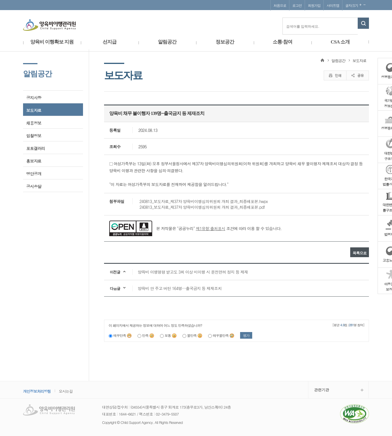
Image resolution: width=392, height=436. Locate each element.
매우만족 (122, 335)
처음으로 (280, 5)
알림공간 (167, 42)
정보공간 (225, 42)
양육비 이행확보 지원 (52, 42)
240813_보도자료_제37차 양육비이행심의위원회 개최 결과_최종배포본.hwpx (204, 201)
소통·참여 (282, 42)
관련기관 (321, 390)
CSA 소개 (340, 42)
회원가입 (314, 5)
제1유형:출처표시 (210, 228)
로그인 (297, 5)
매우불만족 (223, 335)
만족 (148, 335)
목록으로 (360, 253)
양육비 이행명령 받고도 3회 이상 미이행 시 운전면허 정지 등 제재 (193, 272)
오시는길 (66, 391)
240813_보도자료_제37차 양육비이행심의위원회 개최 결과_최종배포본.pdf (202, 207)
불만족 (194, 335)
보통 (171, 335)
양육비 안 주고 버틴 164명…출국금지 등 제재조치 (180, 288)
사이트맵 (333, 5)
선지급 (109, 42)
